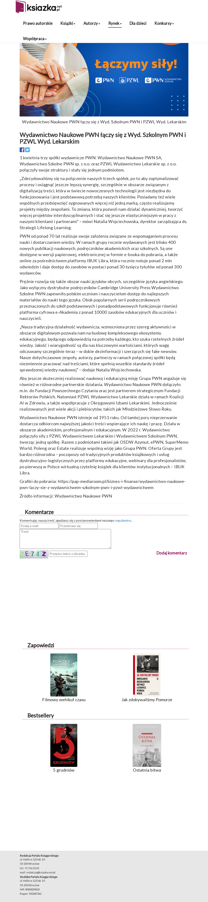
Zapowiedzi (40, 645)
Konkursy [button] (164, 23)
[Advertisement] (104, 591)
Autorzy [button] (91, 23)
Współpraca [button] (35, 38)
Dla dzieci (138, 23)
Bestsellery (40, 715)
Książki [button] (67, 23)
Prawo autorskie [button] (37, 23)
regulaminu (123, 520)
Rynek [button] (115, 23)
